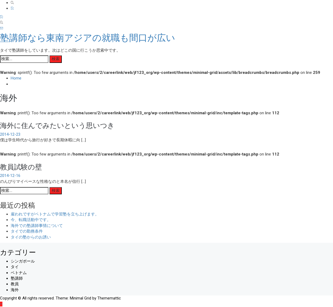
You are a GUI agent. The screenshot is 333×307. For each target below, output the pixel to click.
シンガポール (23, 261)
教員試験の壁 (21, 166)
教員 (15, 284)
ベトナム (19, 272)
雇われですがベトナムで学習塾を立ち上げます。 (55, 214)
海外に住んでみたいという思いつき (57, 125)
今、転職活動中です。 (31, 219)
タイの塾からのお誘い (31, 237)
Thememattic (109, 298)
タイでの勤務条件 (27, 231)
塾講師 (17, 278)
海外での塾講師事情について (37, 225)
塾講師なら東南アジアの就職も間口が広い (87, 37)
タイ (15, 266)
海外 (15, 289)
